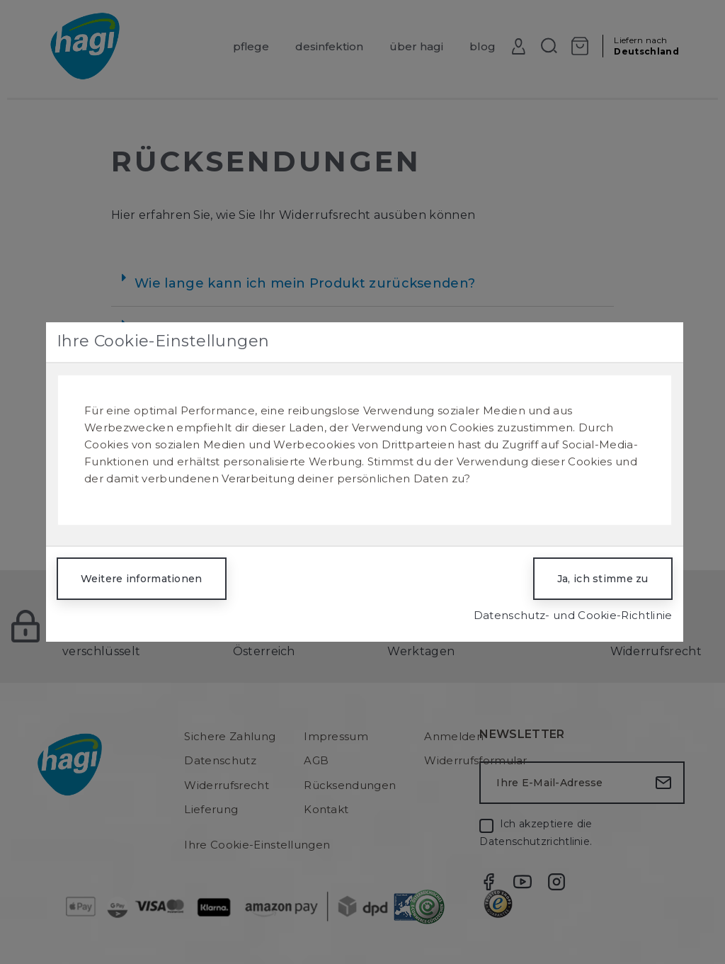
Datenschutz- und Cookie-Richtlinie (573, 615)
